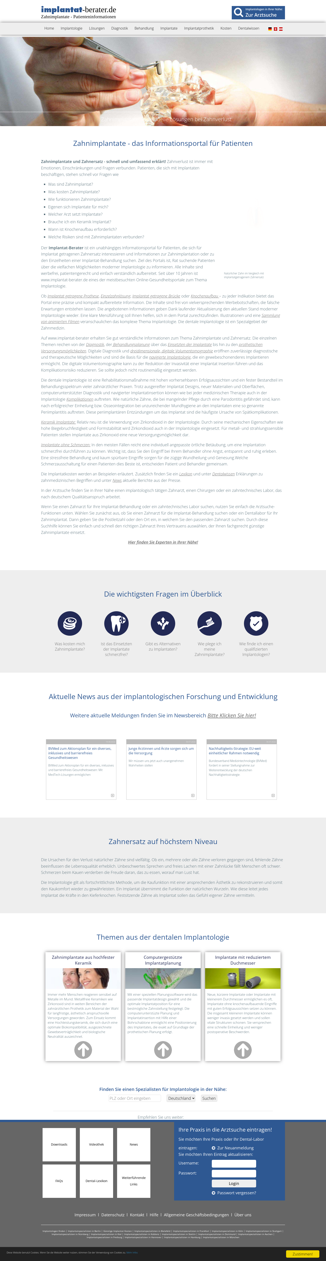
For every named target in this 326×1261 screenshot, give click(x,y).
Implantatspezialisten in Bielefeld (152, 1231)
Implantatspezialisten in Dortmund (217, 1234)
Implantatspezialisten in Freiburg (104, 1237)
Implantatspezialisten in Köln (227, 1231)
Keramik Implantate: (58, 422)
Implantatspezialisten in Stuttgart (264, 1231)
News (117, 480)
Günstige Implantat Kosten (117, 1231)
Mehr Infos (210, 1254)
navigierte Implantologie (170, 357)
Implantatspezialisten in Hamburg (182, 1237)
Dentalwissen (248, 28)
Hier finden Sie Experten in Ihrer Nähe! (163, 542)
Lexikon (185, 474)
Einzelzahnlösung (115, 296)
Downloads (59, 1144)
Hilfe (154, 1214)
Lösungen (97, 28)
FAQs (59, 1181)
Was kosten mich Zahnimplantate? (70, 631)
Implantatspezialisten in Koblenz (141, 1234)
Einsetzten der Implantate (190, 344)
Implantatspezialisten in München (221, 1237)
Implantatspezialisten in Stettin (179, 1234)
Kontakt (137, 1214)
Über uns (242, 1214)
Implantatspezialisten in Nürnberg (70, 1234)
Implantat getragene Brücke (156, 296)
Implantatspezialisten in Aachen (255, 1234)
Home (49, 28)
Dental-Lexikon (97, 1181)
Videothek (96, 1144)
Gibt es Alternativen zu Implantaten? (163, 631)
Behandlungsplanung (131, 344)
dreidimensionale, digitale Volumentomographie (171, 351)
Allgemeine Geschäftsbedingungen (196, 1214)
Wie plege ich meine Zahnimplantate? (209, 634)
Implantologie (71, 28)
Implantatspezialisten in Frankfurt (191, 1231)
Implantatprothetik (199, 28)
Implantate (168, 28)
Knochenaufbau (205, 296)
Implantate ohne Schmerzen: (65, 444)
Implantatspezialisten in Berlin (84, 1231)
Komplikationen (80, 399)
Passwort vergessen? (234, 1192)
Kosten (226, 28)
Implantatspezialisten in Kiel (106, 1234)
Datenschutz (112, 1214)
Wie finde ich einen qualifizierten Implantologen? (256, 634)
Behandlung (144, 28)
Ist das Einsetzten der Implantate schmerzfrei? (116, 634)
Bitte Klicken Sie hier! (232, 715)
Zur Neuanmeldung (233, 1147)
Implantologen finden (54, 1231)
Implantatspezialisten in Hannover (143, 1237)
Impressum (85, 1214)
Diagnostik (119, 28)
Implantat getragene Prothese (73, 296)
